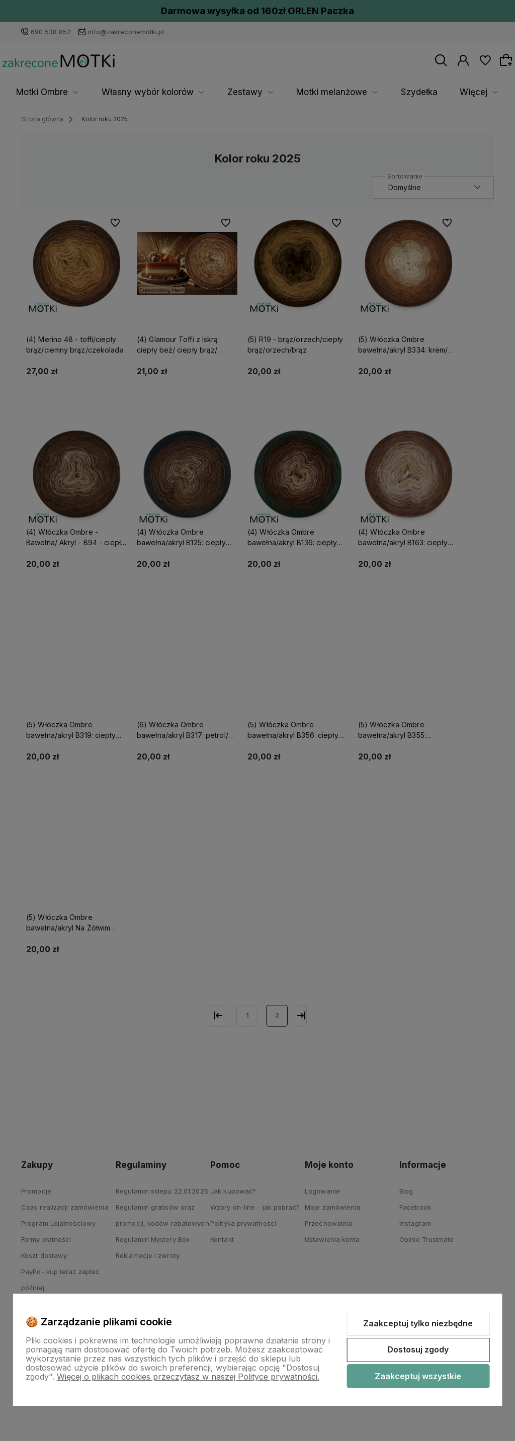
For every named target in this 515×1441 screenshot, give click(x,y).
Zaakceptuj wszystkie (418, 1376)
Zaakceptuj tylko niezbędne (418, 1323)
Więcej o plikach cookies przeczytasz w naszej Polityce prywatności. (188, 1377)
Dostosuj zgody (418, 1349)
